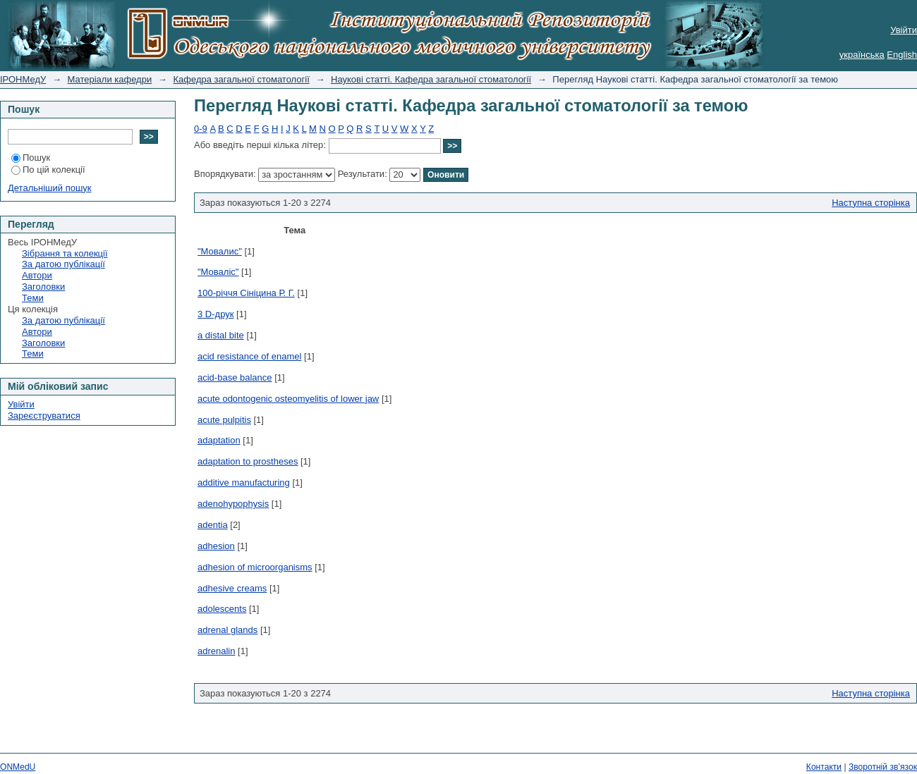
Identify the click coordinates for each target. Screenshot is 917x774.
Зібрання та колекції (65, 253)
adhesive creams (232, 588)
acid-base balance (235, 377)
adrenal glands (227, 630)
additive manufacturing (244, 482)
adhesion (216, 546)
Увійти (903, 30)
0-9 (200, 128)
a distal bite (221, 335)
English (902, 54)
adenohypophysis (233, 503)
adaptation (219, 440)
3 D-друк (215, 314)
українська (862, 54)
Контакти (824, 767)
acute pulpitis (224, 419)
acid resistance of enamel (249, 356)
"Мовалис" (220, 251)
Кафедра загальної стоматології (241, 79)
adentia (213, 525)
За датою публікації (63, 264)
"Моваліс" (218, 271)
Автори (37, 275)
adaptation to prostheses (248, 461)
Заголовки (43, 286)
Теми (33, 298)
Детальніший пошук (50, 188)
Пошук (30, 157)
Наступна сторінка (871, 202)
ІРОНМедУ (23, 79)
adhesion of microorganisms (255, 567)
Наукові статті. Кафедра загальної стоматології (431, 79)
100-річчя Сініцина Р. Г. (246, 293)
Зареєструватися (44, 415)
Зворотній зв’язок (883, 767)
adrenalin (217, 651)
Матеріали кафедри (110, 79)
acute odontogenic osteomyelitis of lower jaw (288, 398)
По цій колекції (48, 169)
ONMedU (17, 767)
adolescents (222, 608)
